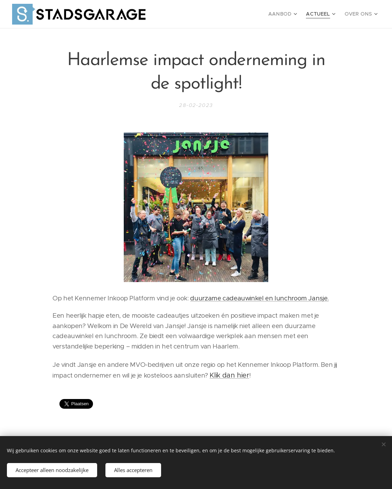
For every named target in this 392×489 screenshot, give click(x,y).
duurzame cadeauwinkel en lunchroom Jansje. (259, 298)
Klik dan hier (229, 375)
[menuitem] (289, 14)
